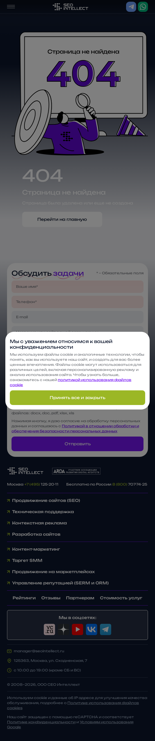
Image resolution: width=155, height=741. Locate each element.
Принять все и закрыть (77, 397)
